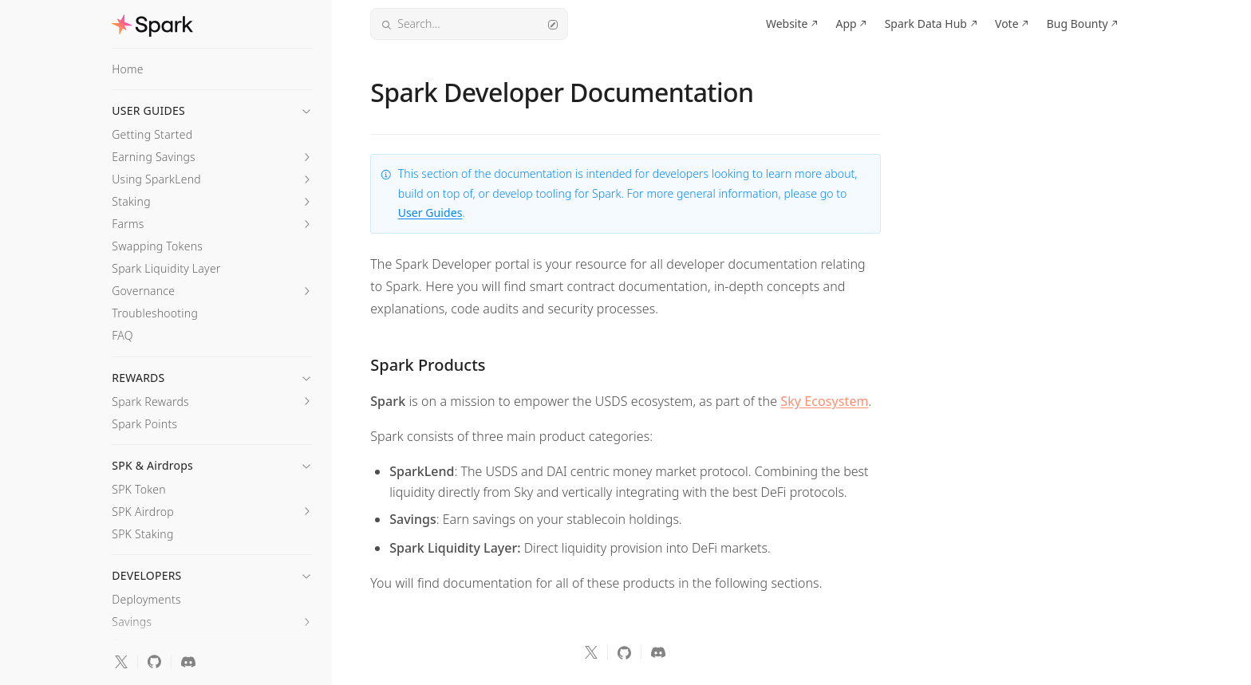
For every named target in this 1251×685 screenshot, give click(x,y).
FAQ (122, 335)
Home (128, 69)
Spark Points (144, 423)
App (845, 23)
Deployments (146, 599)
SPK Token (139, 489)
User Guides (430, 212)
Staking (131, 201)
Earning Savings (153, 156)
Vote (1007, 23)
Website (787, 23)
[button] (212, 106)
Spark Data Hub (926, 23)
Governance (143, 290)
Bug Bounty (1077, 23)
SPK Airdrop (143, 511)
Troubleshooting (155, 313)
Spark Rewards (150, 401)
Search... (469, 23)
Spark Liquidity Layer (166, 268)
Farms (128, 223)
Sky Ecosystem (824, 401)
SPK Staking (142, 533)
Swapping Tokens (157, 246)
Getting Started (152, 134)
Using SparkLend (156, 179)
